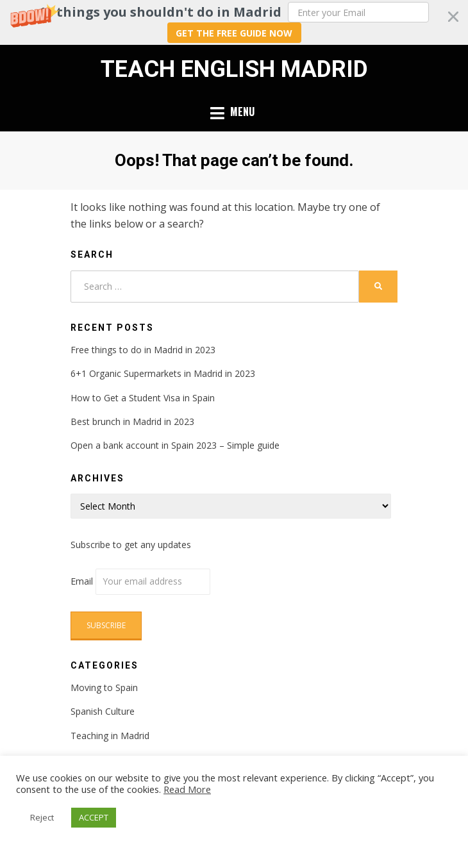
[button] (234, 22)
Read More (187, 789)
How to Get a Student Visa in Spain (143, 398)
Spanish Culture (103, 711)
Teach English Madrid (234, 69)
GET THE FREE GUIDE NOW (234, 33)
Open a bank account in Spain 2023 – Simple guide (175, 445)
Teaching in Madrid (110, 735)
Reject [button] (42, 817)
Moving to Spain (104, 687)
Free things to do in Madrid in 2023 (143, 350)
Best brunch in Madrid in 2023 (132, 421)
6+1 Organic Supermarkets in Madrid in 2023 (163, 373)
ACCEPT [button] (93, 817)
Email (140, 581)
